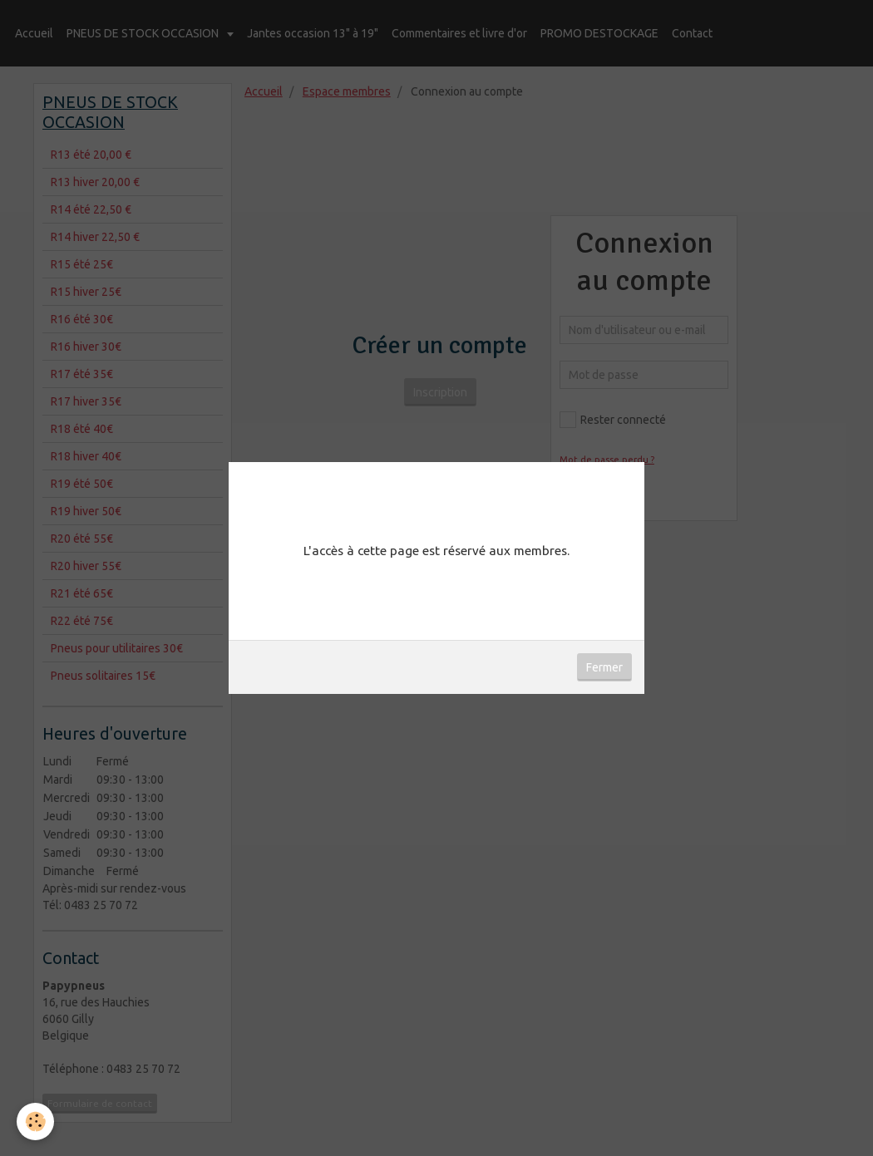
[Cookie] (35, 1121)
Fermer (604, 667)
